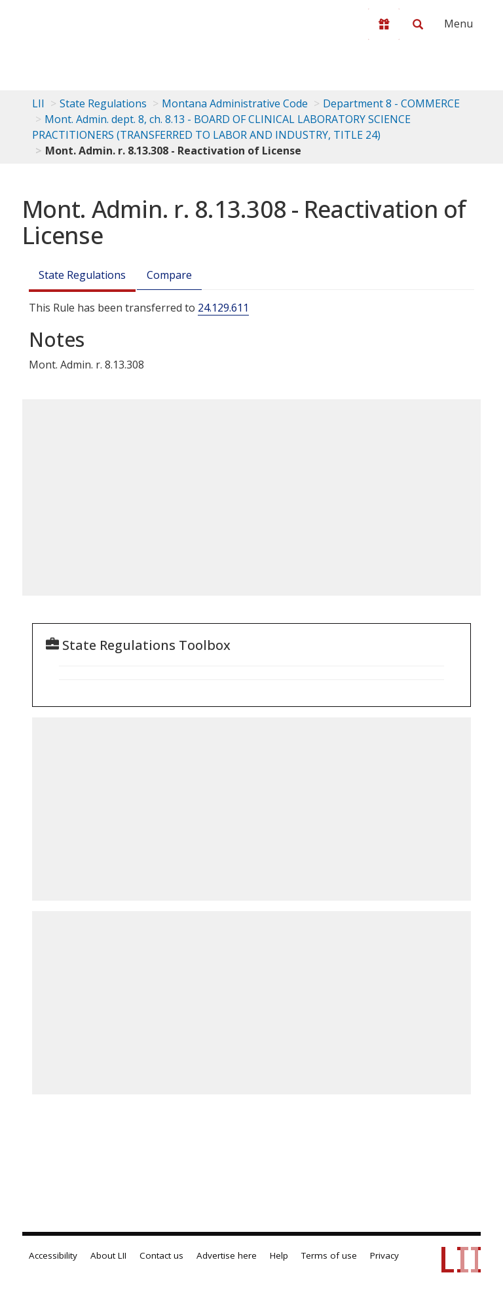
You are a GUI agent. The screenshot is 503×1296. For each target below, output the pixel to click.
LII (38, 103)
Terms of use (329, 1255)
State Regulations (103, 103)
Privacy (384, 1255)
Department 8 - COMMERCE (391, 103)
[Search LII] (418, 24)
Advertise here (226, 1255)
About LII (108, 1255)
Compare (169, 275)
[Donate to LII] (384, 24)
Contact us (161, 1255)
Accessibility (53, 1255)
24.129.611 (223, 307)
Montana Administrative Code (235, 103)
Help (279, 1255)
